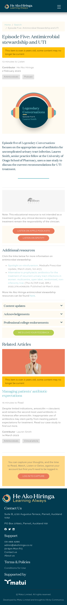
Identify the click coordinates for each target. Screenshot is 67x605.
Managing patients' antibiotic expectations (24, 393)
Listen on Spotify (33, 238)
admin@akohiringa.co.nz (18, 545)
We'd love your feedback (33, 333)
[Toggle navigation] (59, 6)
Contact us (10, 552)
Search (18, 25)
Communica (58, 600)
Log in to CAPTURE (33, 476)
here (32, 296)
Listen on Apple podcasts (33, 231)
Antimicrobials (11, 441)
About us (9, 556)
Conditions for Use (15, 568)
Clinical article (31, 441)
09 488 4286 (12, 542)
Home (8, 25)
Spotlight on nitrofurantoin (23, 266)
